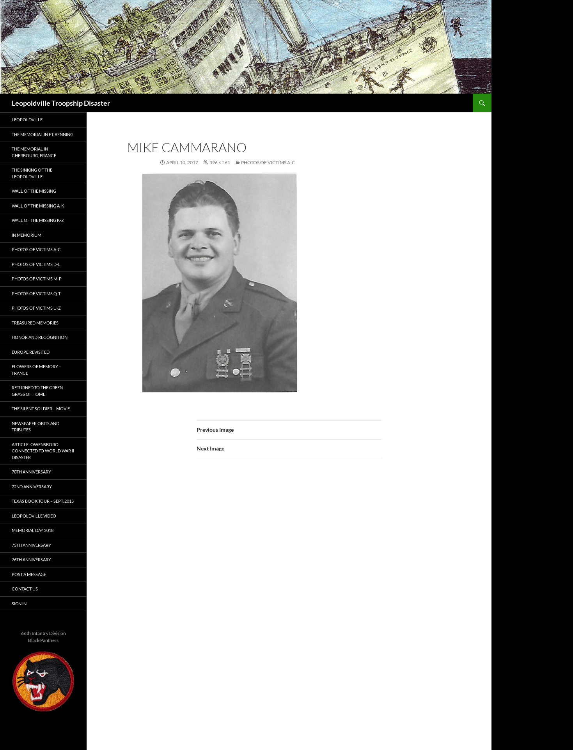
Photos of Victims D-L (36, 264)
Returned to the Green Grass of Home (37, 391)
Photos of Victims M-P (37, 278)
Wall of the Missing (34, 190)
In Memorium (26, 235)
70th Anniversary (31, 471)
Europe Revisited (31, 352)
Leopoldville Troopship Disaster (61, 103)
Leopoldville (27, 119)
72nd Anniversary (32, 486)
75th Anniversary (31, 545)
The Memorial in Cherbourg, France (34, 152)
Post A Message (29, 574)
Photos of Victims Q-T (36, 293)
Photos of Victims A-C (268, 162)
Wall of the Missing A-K (38, 205)
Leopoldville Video (34, 515)
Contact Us (25, 588)
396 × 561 (219, 162)
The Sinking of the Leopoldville (32, 173)
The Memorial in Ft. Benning (42, 134)
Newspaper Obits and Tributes (35, 427)
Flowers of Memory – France (36, 370)
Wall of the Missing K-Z (38, 220)
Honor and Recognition (39, 337)
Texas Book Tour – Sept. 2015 (43, 501)
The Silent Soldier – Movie (41, 408)
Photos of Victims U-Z (36, 307)
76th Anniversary (31, 559)
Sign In (19, 603)
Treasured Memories (35, 322)
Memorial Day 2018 (32, 530)
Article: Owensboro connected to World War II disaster (43, 451)
